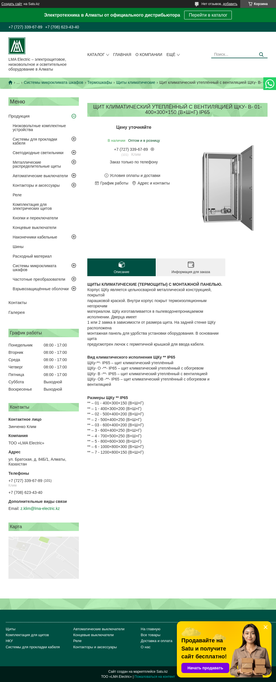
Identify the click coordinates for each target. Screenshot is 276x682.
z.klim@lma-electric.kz (40, 508)
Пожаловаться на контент (155, 677)
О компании (148, 54)
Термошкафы (99, 82)
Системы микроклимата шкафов (53, 82)
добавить (230, 4)
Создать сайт (11, 4)
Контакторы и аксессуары (36, 185)
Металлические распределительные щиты (37, 164)
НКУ (9, 641)
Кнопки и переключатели (35, 218)
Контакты (17, 302)
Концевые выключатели (34, 227)
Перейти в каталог (208, 15)
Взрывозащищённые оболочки (41, 289)
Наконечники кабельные (35, 237)
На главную (151, 629)
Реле (17, 195)
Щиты (10, 629)
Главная (122, 54)
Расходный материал (32, 256)
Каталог (96, 54)
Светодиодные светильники (38, 152)
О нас (146, 647)
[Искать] (261, 54)
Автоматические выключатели (40, 176)
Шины (18, 246)
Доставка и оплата (156, 641)
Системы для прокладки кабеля (35, 141)
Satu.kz (162, 672)
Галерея (16, 312)
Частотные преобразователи (39, 279)
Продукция (19, 116)
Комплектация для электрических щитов (32, 206)
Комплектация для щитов (27, 635)
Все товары (151, 635)
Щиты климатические (135, 82)
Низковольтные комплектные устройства (39, 127)
